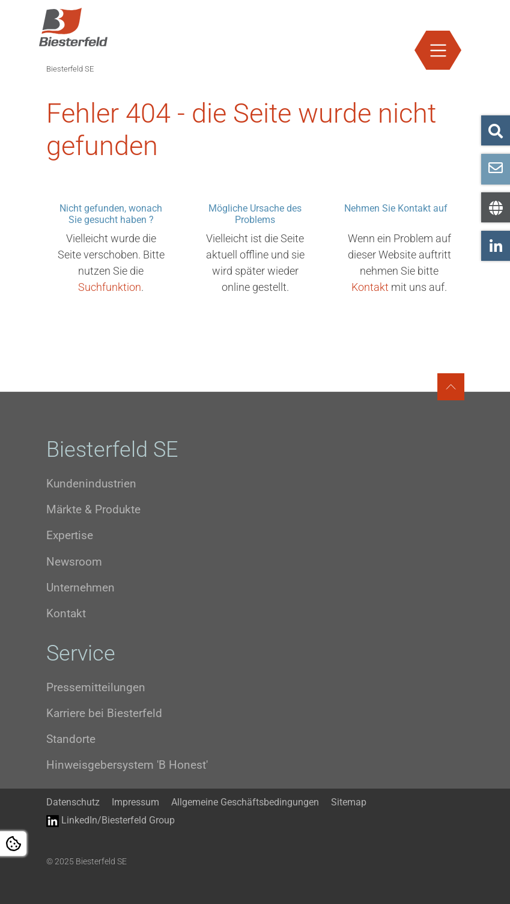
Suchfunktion (109, 287)
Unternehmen (80, 587)
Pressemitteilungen (95, 687)
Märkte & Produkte (93, 509)
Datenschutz (73, 802)
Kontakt (370, 287)
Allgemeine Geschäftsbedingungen (245, 802)
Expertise (69, 535)
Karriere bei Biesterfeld (104, 713)
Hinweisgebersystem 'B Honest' (127, 765)
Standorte (71, 739)
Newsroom (74, 562)
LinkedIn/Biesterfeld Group (110, 820)
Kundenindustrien (91, 483)
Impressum (135, 802)
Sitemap (348, 802)
